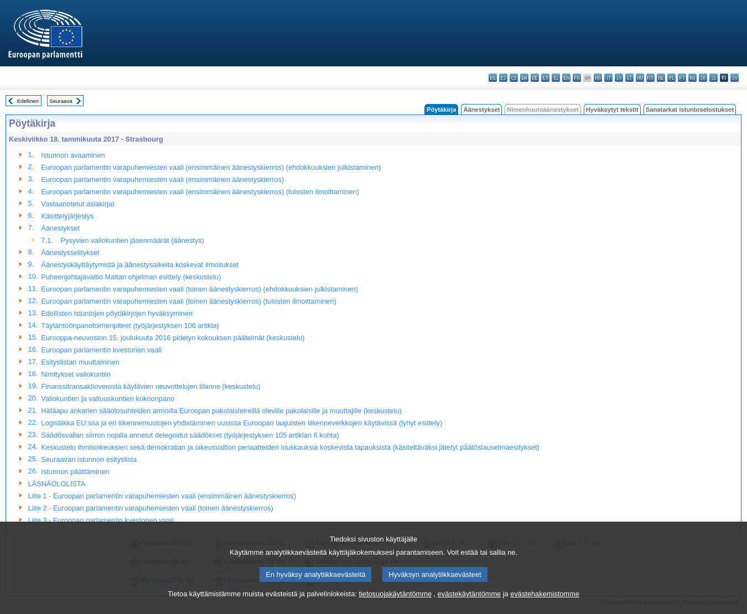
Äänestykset (481, 109)
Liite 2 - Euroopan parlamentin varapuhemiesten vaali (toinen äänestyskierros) (150, 508)
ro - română (692, 78)
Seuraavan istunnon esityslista (89, 459)
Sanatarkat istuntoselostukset (690, 109)
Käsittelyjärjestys (67, 216)
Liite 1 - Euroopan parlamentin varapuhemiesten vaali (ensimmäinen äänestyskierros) (162, 496)
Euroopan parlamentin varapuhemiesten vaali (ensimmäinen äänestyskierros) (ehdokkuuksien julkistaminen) (211, 167)
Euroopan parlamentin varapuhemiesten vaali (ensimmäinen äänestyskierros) (162, 179)
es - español (503, 78)
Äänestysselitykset (70, 252)
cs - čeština (514, 78)
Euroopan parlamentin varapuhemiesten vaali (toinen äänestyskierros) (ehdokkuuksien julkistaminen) (199, 289)
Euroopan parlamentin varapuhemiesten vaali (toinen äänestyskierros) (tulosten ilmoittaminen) (188, 301)
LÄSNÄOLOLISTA (57, 484)
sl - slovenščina (713, 78)
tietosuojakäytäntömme (395, 607)
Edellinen (28, 101)
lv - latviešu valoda (619, 78)
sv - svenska (734, 78)
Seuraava (61, 101)
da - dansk (524, 78)
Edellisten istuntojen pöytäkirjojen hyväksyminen (117, 313)
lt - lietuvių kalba (629, 78)
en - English (566, 78)
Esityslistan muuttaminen (80, 362)
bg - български (493, 78)
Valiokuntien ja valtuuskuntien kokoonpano (107, 398)
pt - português (682, 78)
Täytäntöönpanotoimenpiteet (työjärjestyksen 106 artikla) (130, 325)
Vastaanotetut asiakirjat (77, 204)
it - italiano (608, 78)
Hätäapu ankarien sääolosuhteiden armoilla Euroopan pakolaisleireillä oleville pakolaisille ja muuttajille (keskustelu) (221, 411)
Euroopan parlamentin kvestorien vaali (101, 350)
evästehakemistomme (544, 607)
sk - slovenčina (703, 78)
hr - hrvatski (598, 78)
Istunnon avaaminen (73, 155)
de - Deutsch (535, 78)
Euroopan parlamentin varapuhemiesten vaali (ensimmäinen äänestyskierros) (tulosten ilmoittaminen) (200, 192)
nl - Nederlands (661, 78)
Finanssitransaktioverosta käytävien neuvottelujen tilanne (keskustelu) (150, 386)
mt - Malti (650, 78)
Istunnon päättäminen (75, 471)
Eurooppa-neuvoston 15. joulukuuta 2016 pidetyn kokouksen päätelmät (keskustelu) (172, 338)
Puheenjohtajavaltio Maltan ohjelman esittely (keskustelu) (131, 277)
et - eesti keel (545, 78)
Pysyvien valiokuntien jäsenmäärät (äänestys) (132, 240)
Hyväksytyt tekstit (612, 109)
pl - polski (671, 78)
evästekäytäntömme (469, 607)
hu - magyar (640, 78)
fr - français (577, 78)
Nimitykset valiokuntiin (76, 374)
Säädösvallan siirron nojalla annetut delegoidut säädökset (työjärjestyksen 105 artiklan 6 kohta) (190, 435)
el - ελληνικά (556, 78)
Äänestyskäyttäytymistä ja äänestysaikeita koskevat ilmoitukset (139, 265)
